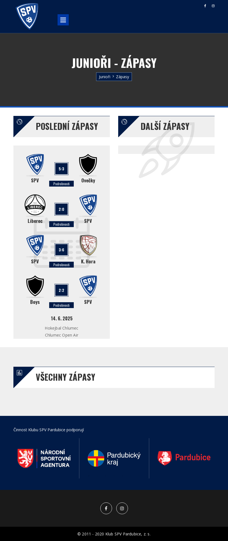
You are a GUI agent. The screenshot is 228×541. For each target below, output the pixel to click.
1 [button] (89, 476)
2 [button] (97, 476)
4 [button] (114, 476)
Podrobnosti (61, 183)
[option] (44, 458)
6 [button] (131, 476)
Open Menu (63, 19)
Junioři (104, 76)
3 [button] (105, 476)
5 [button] (122, 476)
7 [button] (139, 476)
